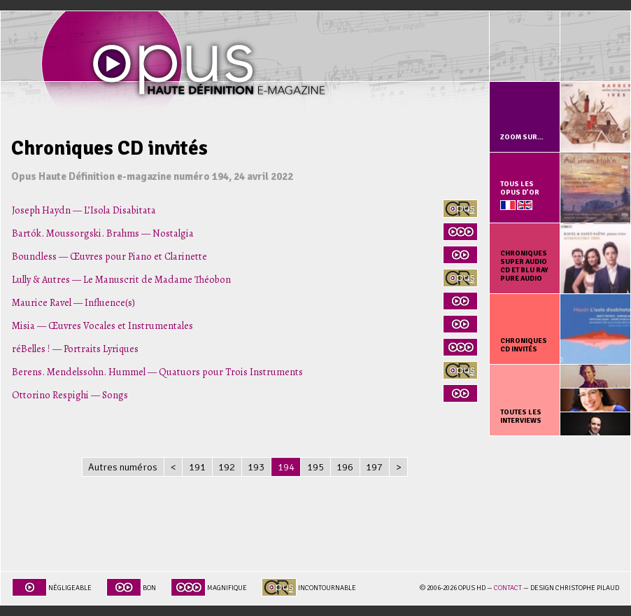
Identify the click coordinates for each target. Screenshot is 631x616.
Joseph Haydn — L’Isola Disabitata (84, 210)
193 (256, 467)
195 (315, 467)
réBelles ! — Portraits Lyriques (75, 349)
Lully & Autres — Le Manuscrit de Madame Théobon (121, 279)
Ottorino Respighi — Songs (70, 395)
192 (226, 467)
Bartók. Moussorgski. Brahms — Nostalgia (103, 233)
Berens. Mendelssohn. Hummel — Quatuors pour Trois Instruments (157, 372)
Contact (508, 588)
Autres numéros (122, 467)
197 (374, 467)
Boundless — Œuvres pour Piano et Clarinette (109, 256)
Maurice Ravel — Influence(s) (73, 302)
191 (197, 467)
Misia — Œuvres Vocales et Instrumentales (102, 325)
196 (344, 467)
